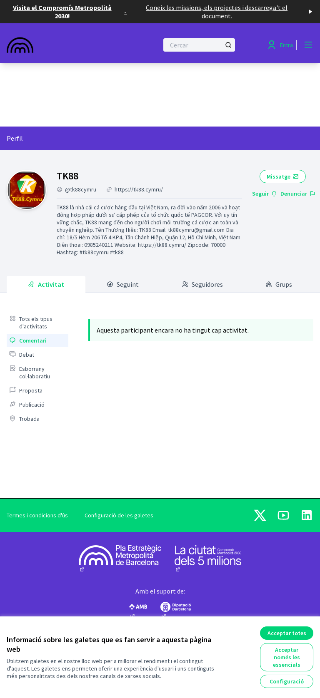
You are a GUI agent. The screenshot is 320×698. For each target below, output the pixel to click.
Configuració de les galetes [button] (119, 515)
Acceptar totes (287, 633)
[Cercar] (199, 45)
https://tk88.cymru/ (139, 189)
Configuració (287, 681)
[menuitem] (37, 323)
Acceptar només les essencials (286, 657)
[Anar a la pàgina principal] (62, 45)
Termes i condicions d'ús (37, 515)
